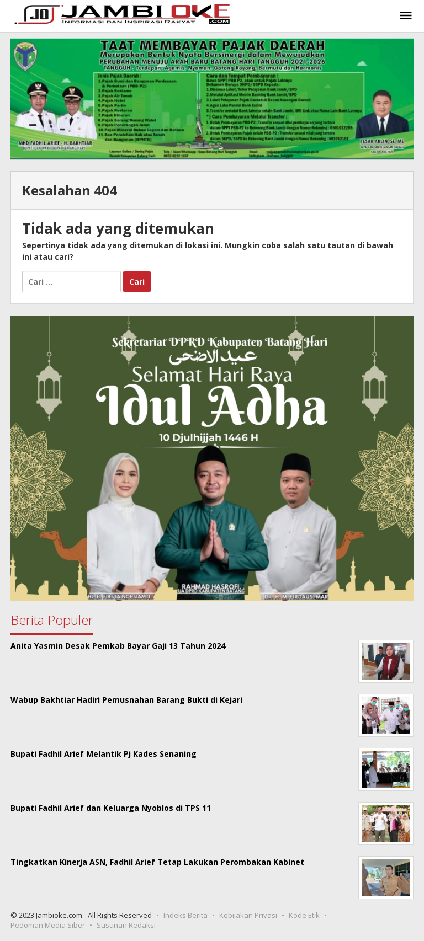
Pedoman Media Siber (47, 925)
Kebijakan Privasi (248, 915)
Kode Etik (304, 915)
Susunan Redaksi (126, 925)
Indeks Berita (185, 915)
